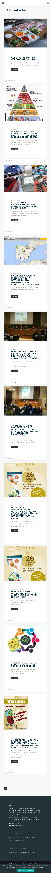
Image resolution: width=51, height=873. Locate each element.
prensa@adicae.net (18, 825)
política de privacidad (28, 852)
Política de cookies (28, 870)
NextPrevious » (5, 788)
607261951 (15, 823)
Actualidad (11, 21)
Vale (19, 870)
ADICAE (9, 81)
